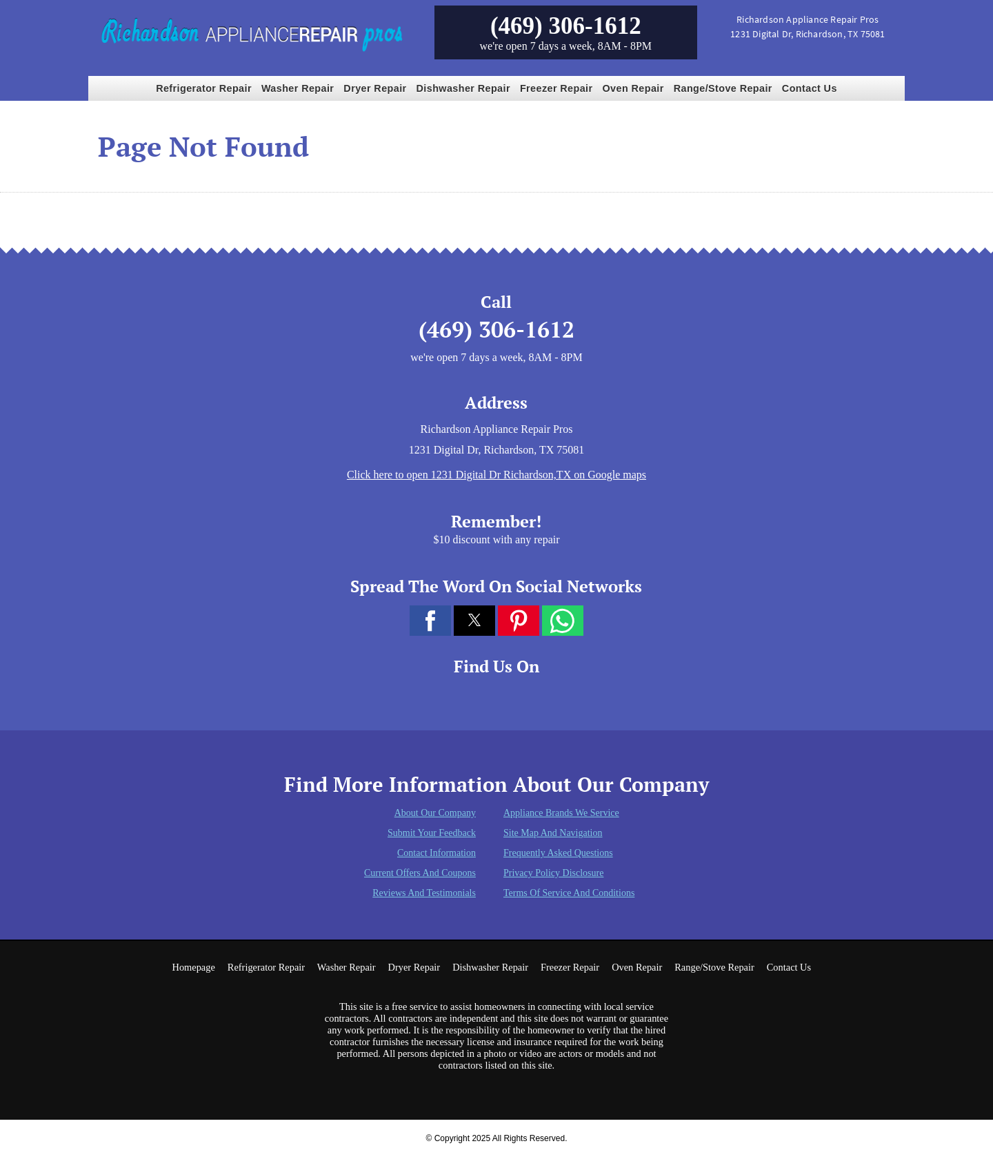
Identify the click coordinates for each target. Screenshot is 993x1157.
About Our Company (435, 813)
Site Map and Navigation (553, 833)
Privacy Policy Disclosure (553, 873)
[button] (430, 620)
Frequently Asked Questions (558, 853)
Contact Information (436, 853)
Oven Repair (633, 88)
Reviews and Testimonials (424, 893)
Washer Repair (297, 88)
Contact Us (809, 88)
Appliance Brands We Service (561, 813)
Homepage (193, 967)
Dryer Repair (374, 88)
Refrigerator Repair (204, 88)
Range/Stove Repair (723, 88)
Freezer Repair (556, 88)
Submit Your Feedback (432, 833)
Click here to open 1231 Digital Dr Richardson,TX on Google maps (496, 474)
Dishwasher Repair (463, 88)
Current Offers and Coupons (420, 873)
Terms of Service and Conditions (568, 893)
